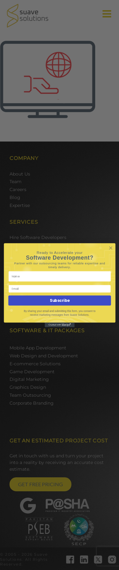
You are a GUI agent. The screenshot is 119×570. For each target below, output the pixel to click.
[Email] (59, 288)
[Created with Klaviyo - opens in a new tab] (60, 324)
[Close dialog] (110, 248)
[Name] (59, 276)
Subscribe (59, 300)
